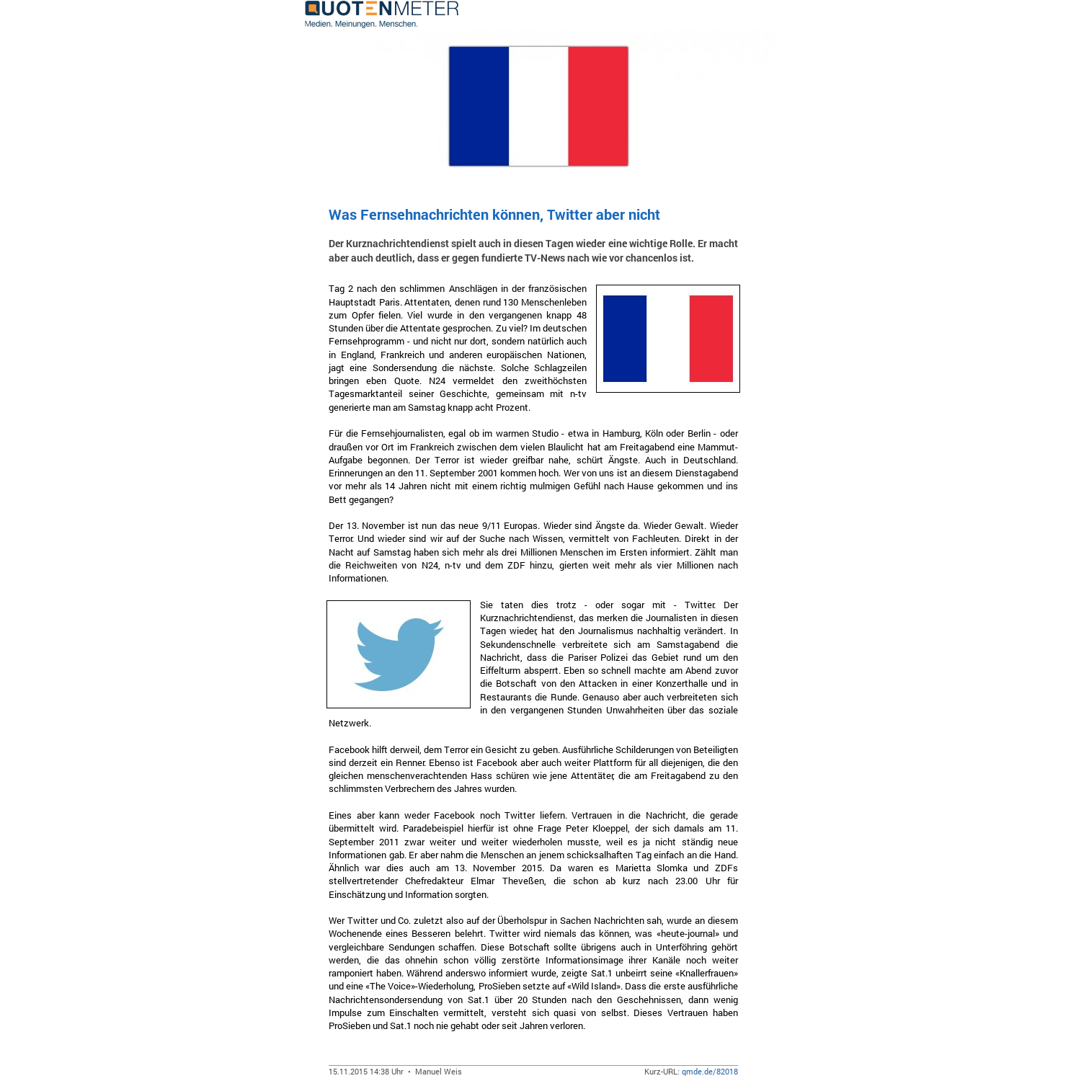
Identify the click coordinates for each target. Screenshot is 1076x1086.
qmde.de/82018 (710, 1071)
